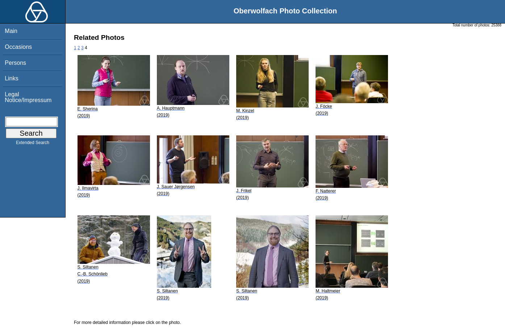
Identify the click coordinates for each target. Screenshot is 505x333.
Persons (15, 63)
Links (11, 78)
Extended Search (32, 144)
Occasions (18, 47)
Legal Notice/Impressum (28, 97)
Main (11, 31)
